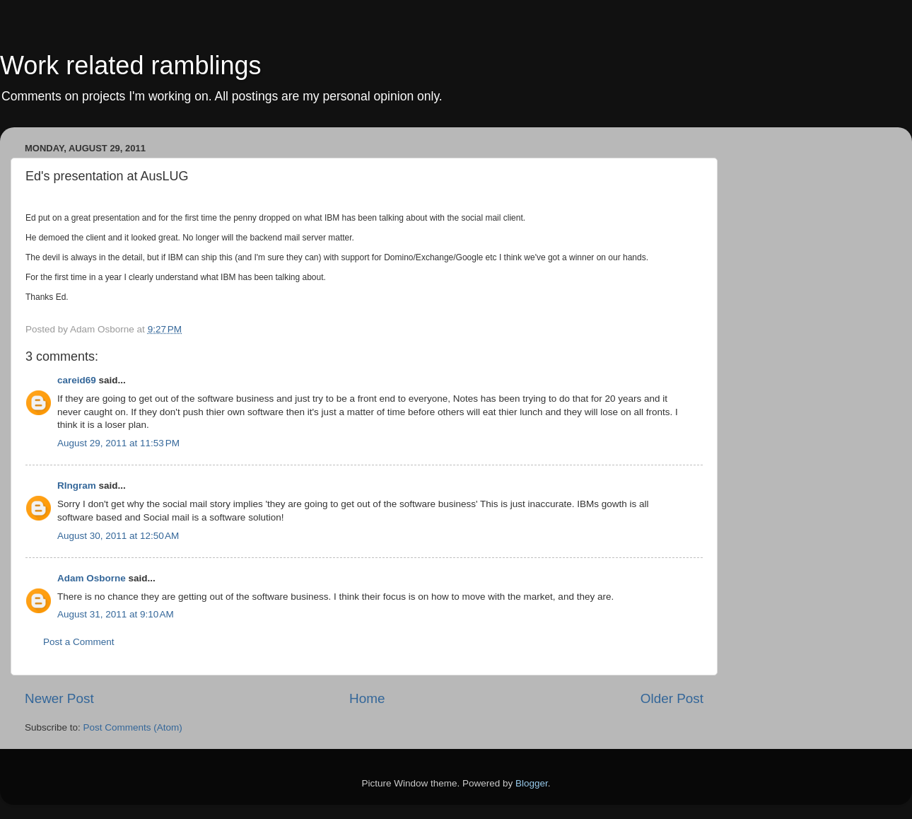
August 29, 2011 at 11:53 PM (118, 443)
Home (367, 698)
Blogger (531, 783)
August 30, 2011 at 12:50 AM (118, 535)
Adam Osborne (91, 578)
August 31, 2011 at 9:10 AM (115, 614)
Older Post (672, 698)
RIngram (76, 485)
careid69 (76, 380)
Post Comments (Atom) (132, 727)
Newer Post (59, 698)
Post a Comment (79, 642)
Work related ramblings (130, 65)
